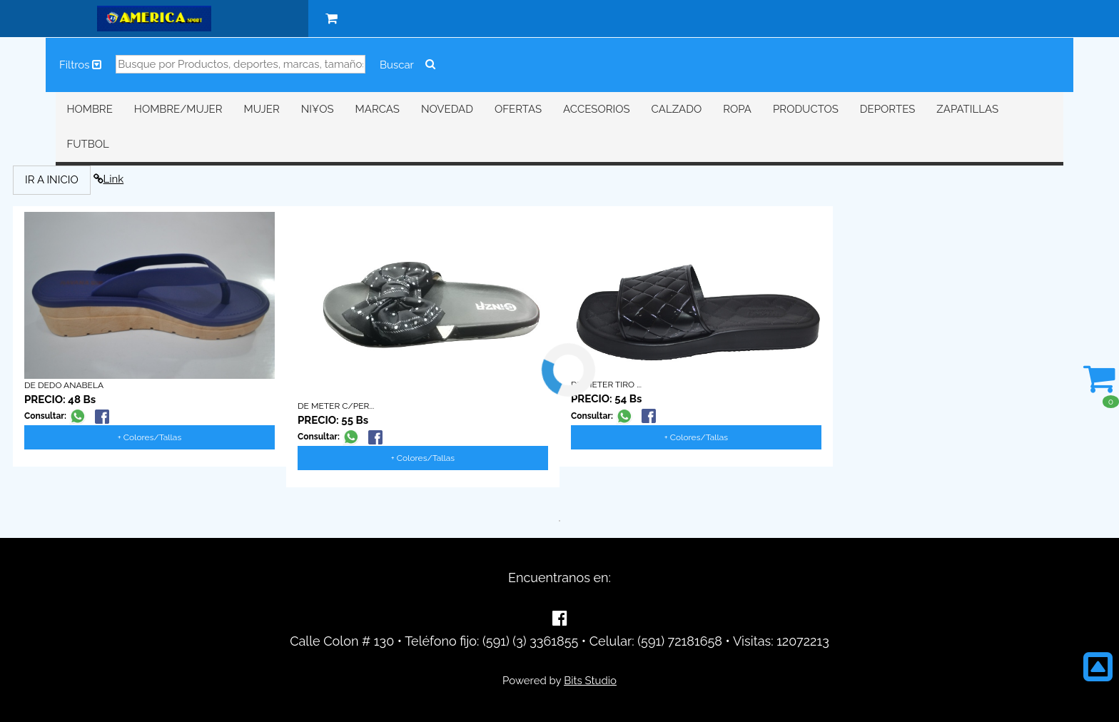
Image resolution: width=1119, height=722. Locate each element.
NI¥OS (317, 109)
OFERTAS (518, 109)
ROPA (737, 109)
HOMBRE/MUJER (178, 109)
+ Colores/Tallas (149, 437)
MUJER (262, 109)
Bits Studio (590, 680)
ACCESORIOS (596, 109)
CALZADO (677, 109)
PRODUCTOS (806, 109)
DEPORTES (887, 109)
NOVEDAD (447, 109)
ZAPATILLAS (967, 109)
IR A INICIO (52, 179)
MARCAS (377, 109)
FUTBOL (87, 144)
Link (108, 179)
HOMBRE (89, 109)
